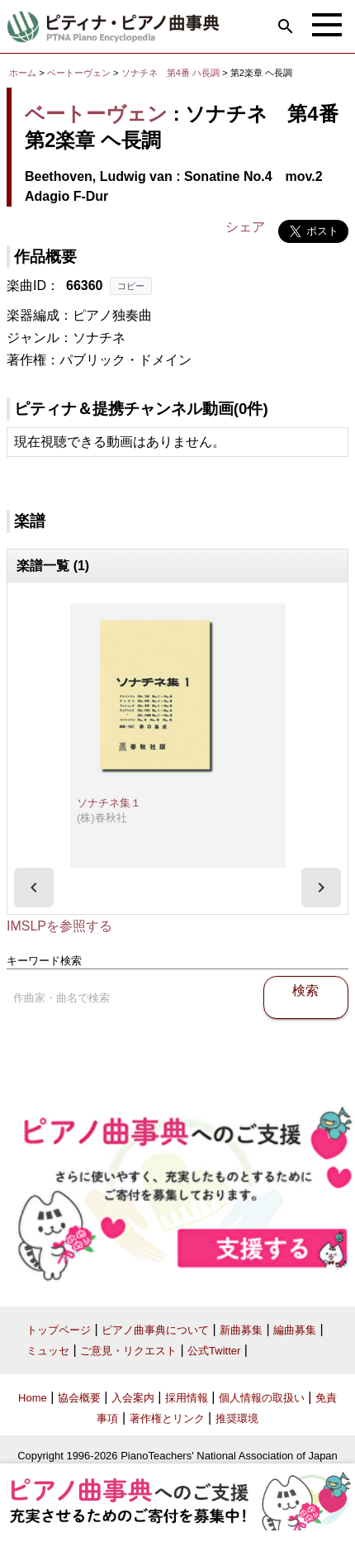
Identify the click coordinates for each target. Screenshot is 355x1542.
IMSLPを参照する (59, 926)
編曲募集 (294, 1330)
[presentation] (34, 887)
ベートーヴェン (79, 73)
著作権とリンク (167, 1418)
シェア (245, 227)
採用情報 (186, 1398)
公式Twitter (213, 1350)
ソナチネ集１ (109, 803)
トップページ (58, 1330)
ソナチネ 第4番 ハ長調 (170, 73)
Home (32, 1398)
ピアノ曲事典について (155, 1330)
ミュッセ (47, 1350)
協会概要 (79, 1398)
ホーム (22, 73)
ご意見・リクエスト (128, 1350)
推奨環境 (236, 1418)
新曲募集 (241, 1330)
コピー (130, 286)
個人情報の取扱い (262, 1398)
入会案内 (132, 1398)
